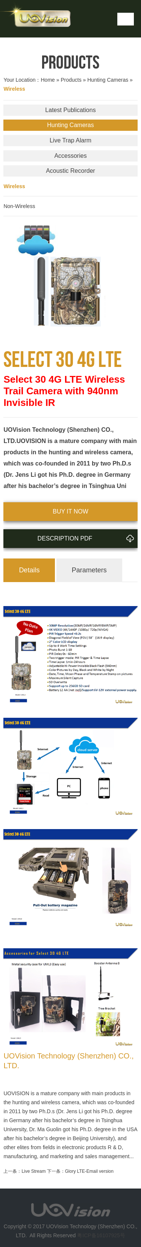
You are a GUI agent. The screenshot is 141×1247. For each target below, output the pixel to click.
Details (29, 570)
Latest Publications (70, 110)
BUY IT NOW (70, 511)
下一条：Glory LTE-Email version (80, 1171)
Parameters (89, 570)
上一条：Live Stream (24, 1171)
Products (71, 80)
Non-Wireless (19, 206)
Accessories (70, 156)
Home (48, 80)
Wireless (14, 186)
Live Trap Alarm (70, 140)
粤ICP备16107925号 (101, 1235)
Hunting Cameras (107, 80)
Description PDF (88, 535)
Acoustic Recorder (70, 171)
